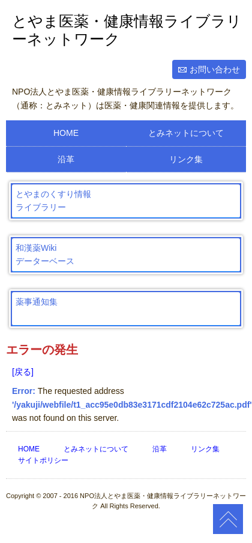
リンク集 (186, 159)
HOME (66, 133)
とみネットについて (186, 133)
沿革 (66, 159)
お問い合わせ (215, 69)
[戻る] (23, 372)
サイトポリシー (43, 460)
